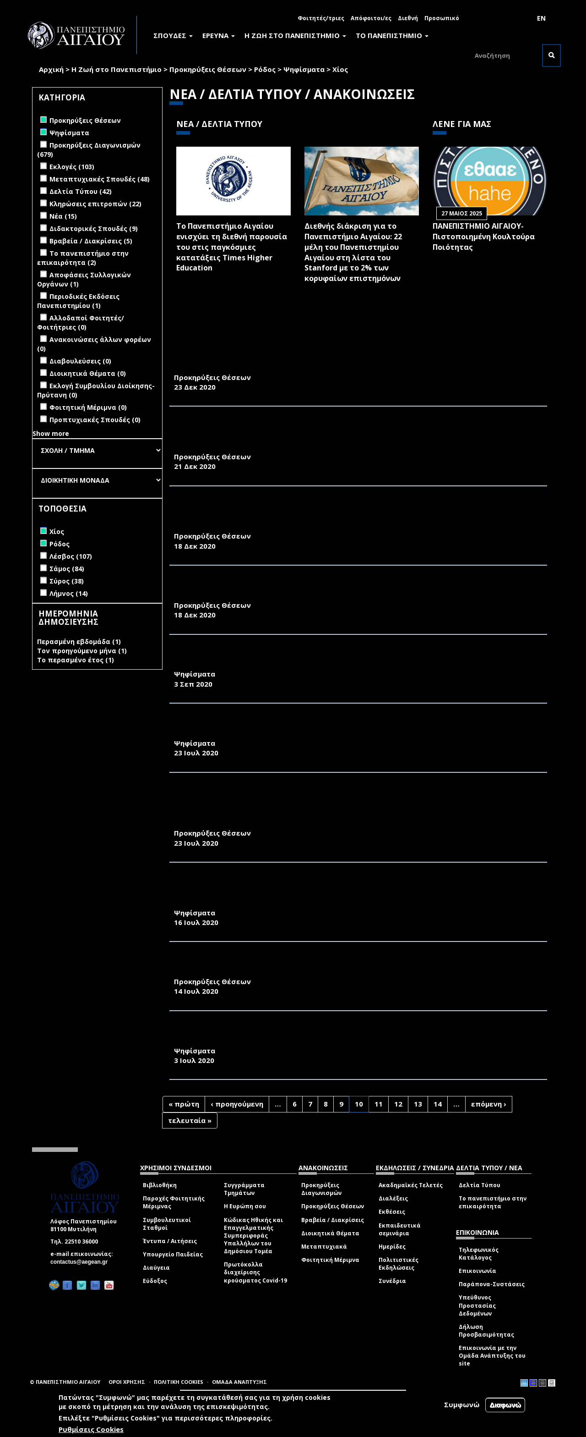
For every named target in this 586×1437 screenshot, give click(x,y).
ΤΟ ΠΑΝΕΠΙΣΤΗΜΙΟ (392, 35)
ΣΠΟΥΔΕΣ (173, 35)
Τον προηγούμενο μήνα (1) (82, 650)
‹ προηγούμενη (237, 1103)
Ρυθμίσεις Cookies (91, 1429)
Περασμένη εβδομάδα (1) (79, 641)
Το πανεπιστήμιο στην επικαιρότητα (492, 1202)
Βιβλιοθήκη (160, 1185)
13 (418, 1103)
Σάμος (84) (66, 568)
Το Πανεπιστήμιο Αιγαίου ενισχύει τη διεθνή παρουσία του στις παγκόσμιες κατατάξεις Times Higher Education (231, 247)
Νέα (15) (63, 216)
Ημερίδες (392, 1246)
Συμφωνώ (462, 1404)
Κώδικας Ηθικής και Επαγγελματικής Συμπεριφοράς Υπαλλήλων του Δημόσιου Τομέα (253, 1235)
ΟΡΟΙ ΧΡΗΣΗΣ (127, 1381)
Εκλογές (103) (71, 166)
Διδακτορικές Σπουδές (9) (93, 228)
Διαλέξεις (393, 1198)
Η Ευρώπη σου (245, 1206)
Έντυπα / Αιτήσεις (170, 1241)
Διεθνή (408, 18)
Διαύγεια (156, 1268)
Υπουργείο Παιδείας (173, 1254)
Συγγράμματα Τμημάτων (244, 1189)
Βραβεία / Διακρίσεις (332, 1220)
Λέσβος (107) (70, 556)
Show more (51, 433)
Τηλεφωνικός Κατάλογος (479, 1253)
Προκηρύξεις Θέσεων (207, 69)
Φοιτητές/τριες (321, 18)
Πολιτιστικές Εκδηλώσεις (398, 1264)
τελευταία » (190, 1120)
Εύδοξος (155, 1281)
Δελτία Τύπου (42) (80, 191)
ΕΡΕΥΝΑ (218, 35)
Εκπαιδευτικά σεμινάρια (400, 1229)
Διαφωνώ (505, 1405)
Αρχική (51, 69)
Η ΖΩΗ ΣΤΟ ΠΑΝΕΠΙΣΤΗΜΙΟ (295, 35)
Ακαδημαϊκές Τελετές (411, 1185)
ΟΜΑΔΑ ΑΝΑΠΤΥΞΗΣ (239, 1381)
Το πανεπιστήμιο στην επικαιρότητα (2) (83, 258)
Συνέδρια (392, 1281)
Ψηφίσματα (304, 69)
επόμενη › (488, 1103)
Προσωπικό (441, 18)
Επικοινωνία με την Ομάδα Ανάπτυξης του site (492, 1355)
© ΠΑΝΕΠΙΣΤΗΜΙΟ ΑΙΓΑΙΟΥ (65, 1381)
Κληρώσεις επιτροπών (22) (95, 203)
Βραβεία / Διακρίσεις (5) (90, 241)
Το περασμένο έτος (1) (75, 659)
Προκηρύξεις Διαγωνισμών (321, 1189)
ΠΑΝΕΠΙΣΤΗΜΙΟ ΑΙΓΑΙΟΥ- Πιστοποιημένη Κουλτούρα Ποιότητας (484, 236)
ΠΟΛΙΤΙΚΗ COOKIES (178, 1381)
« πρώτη (183, 1103)
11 (378, 1103)
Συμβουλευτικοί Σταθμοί (167, 1224)
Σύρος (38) (66, 581)
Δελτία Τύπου (479, 1185)
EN (541, 18)
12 (398, 1103)
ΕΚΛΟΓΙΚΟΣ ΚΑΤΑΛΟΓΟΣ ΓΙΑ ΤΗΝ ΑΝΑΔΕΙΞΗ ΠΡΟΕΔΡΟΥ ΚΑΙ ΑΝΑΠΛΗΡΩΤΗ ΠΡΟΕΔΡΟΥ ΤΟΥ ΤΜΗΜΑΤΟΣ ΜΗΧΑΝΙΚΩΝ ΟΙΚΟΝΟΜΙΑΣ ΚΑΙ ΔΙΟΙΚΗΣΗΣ (337, 1035)
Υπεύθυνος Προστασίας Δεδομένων (477, 1305)
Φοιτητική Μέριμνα (330, 1260)
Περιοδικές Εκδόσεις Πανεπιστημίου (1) (78, 301)
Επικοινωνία (477, 1271)
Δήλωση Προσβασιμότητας (486, 1330)
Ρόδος (265, 69)
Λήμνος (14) (68, 593)
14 (438, 1103)
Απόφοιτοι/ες (371, 18)
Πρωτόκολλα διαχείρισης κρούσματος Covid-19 (255, 1272)
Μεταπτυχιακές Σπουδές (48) (99, 179)
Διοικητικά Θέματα (330, 1233)
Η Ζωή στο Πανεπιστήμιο (116, 69)
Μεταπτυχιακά (324, 1246)
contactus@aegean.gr (81, 1262)
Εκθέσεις (392, 1212)
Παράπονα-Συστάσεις (492, 1284)
